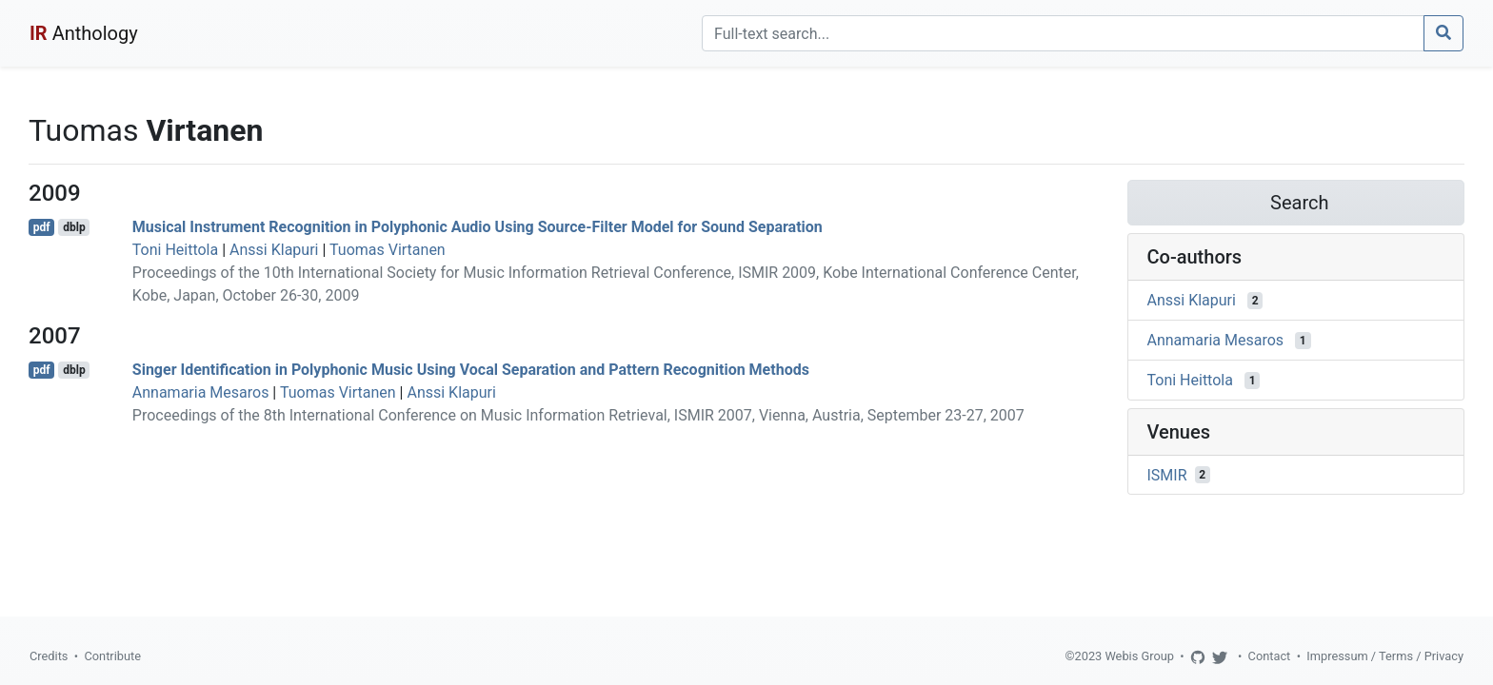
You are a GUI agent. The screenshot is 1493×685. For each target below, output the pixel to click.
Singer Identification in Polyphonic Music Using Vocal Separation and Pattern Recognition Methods (470, 370)
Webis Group (1139, 656)
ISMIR (1167, 474)
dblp (74, 227)
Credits (49, 656)
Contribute (112, 656)
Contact (1269, 656)
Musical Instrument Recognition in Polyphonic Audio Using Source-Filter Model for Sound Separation (477, 227)
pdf (41, 227)
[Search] (1063, 33)
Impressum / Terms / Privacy (1384, 656)
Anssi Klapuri (273, 250)
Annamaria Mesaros (200, 392)
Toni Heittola (175, 250)
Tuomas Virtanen (387, 250)
